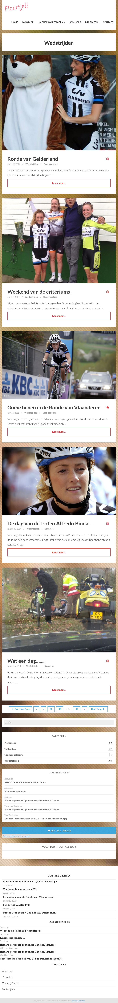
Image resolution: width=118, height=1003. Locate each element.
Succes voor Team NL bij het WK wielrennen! (29, 912)
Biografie (27, 22)
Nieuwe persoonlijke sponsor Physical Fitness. (32, 800)
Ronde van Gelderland (32, 159)
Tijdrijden (10, 748)
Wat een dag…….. (26, 661)
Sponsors (75, 22)
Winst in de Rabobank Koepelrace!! (25, 782)
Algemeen (10, 742)
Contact (108, 22)
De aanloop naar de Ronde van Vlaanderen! (28, 896)
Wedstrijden (31, 164)
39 (77, 709)
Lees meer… (59, 183)
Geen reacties (50, 164)
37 (59, 709)
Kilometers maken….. (16, 791)
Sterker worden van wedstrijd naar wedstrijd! (30, 881)
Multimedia (91, 22)
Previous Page (20, 709)
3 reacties (49, 666)
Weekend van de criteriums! (39, 291)
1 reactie (49, 528)
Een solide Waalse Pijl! (16, 904)
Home (14, 22)
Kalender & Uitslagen (51, 22)
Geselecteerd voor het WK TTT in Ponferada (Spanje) (35, 818)
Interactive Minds (78, 1000)
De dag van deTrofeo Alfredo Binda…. (50, 523)
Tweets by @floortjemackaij (16, 836)
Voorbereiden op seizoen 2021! (20, 889)
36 (51, 709)
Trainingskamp (13, 754)
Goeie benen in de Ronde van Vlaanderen (54, 407)
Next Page (98, 709)
